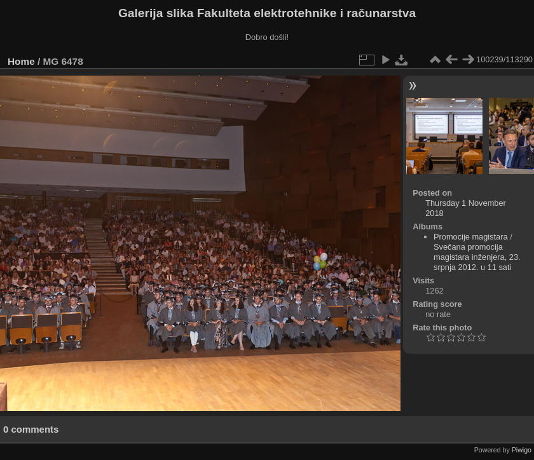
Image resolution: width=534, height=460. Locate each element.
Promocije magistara (471, 236)
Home (21, 61)
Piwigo (521, 450)
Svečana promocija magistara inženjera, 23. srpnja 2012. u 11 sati (477, 257)
